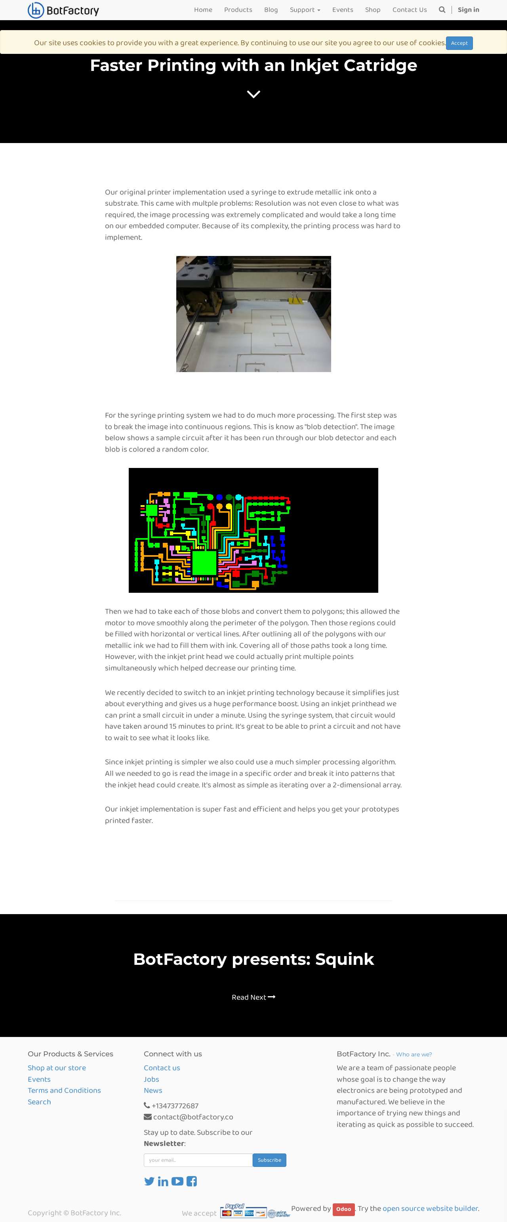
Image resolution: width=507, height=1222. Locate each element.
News (153, 1090)
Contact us (162, 1068)
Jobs (151, 1079)
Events (39, 1079)
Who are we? (414, 1054)
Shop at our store (57, 1068)
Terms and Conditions (64, 1090)
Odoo (343, 1209)
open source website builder (430, 1208)
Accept (459, 43)
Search (39, 1102)
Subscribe (269, 1160)
